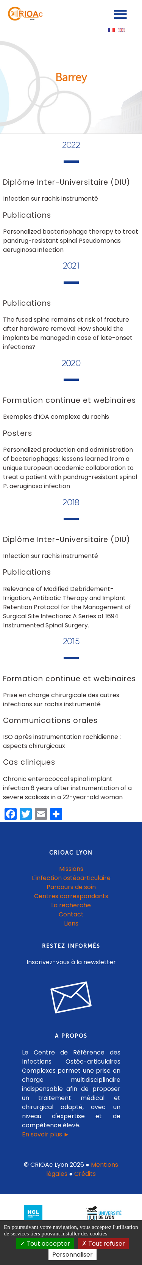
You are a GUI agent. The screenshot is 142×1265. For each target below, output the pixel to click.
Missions (71, 868)
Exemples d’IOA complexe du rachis (56, 416)
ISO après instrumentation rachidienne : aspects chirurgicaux (62, 741)
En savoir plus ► (46, 1134)
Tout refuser (103, 1243)
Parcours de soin (71, 887)
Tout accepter (45, 1243)
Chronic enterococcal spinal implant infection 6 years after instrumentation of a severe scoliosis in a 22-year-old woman (67, 788)
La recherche (71, 905)
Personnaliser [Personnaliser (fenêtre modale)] (72, 1254)
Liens (71, 923)
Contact (71, 914)
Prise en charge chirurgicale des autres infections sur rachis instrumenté (61, 700)
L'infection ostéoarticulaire (71, 878)
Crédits (85, 1173)
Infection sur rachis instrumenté (50, 198)
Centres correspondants (71, 896)
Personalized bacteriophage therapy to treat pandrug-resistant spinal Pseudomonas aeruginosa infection (70, 240)
